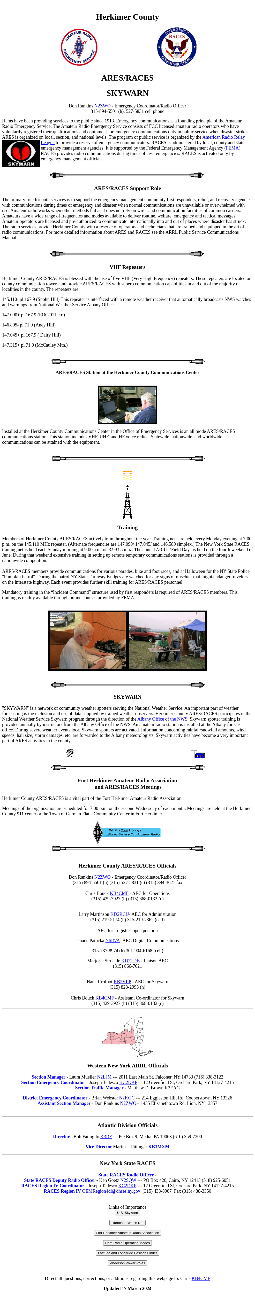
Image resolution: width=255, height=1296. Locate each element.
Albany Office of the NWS (162, 719)
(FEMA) (232, 148)
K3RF (106, 1136)
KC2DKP (128, 1082)
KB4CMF (119, 893)
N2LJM (104, 1077)
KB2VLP (122, 981)
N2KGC (126, 1097)
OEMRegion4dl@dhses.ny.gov (111, 1191)
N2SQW (117, 1180)
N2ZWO (102, 105)
